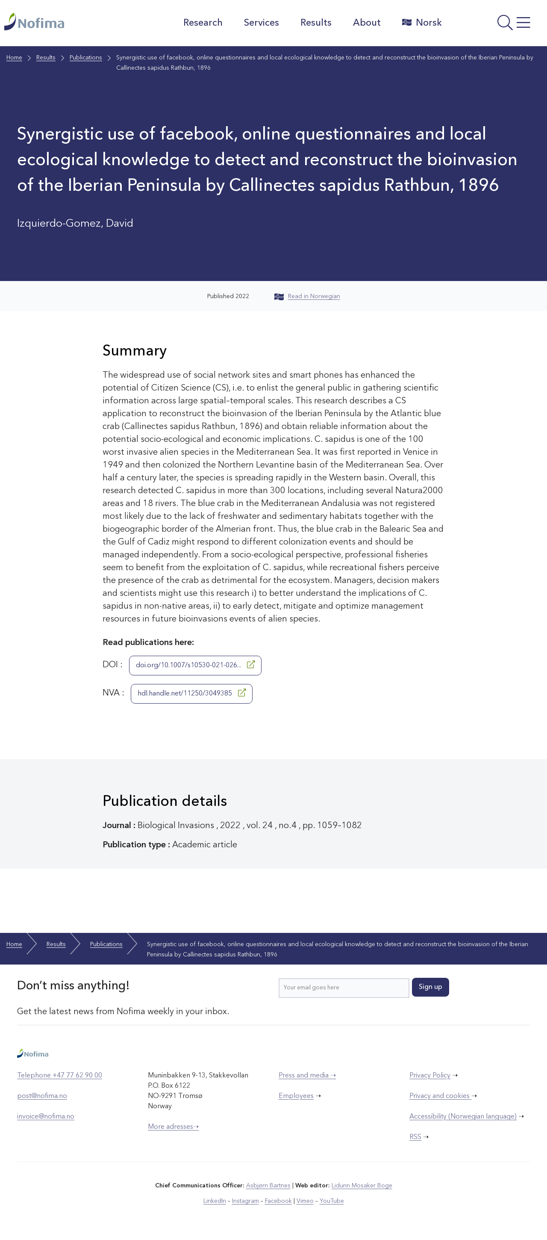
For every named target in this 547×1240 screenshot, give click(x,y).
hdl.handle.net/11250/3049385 (192, 693)
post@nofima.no (42, 1096)
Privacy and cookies (440, 1096)
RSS (415, 1137)
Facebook (278, 1201)
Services (261, 23)
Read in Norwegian (307, 296)
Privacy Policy (429, 1075)
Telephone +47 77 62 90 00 (59, 1075)
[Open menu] (497, 25)
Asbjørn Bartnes (268, 1186)
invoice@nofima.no (45, 1116)
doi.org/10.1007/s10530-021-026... (195, 664)
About (367, 23)
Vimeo (305, 1201)
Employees (296, 1096)
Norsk (422, 23)
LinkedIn (214, 1201)
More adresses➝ (173, 1127)
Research (203, 23)
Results (316, 23)
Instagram (245, 1201)
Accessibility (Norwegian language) (463, 1116)
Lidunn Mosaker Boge (362, 1186)
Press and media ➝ (307, 1075)
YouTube (332, 1201)
